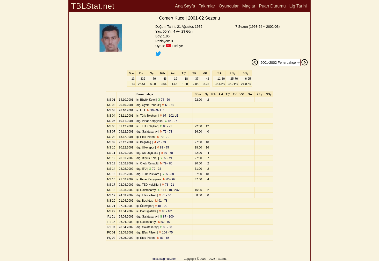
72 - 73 (159, 142)
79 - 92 (155, 168)
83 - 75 (163, 147)
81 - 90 (161, 206)
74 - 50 (164, 99)
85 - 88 (168, 174)
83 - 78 (166, 126)
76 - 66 (165, 195)
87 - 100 (167, 216)
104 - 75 (166, 232)
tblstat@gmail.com (164, 259)
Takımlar (207, 6)
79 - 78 (166, 131)
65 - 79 (166, 158)
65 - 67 (169, 179)
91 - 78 (161, 200)
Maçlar (248, 6)
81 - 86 (163, 238)
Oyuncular (229, 6)
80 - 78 (166, 153)
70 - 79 (163, 137)
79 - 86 (166, 163)
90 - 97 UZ (155, 110)
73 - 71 (168, 184)
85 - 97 (171, 121)
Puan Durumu (272, 6)
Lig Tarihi (298, 6)
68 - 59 (168, 105)
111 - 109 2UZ (169, 190)
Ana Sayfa (185, 6)
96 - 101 (166, 211)
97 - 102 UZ (169, 115)
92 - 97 (164, 222)
